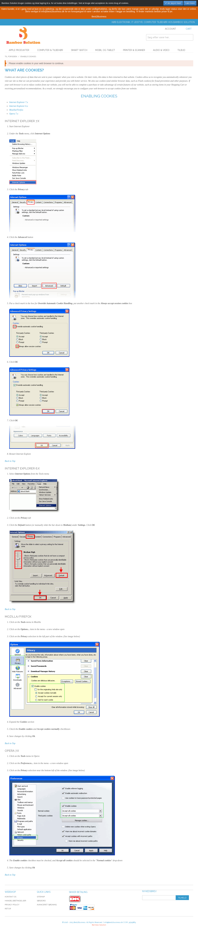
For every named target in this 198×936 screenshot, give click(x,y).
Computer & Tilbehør (50, 50)
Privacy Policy (12, 905)
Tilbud (181, 50)
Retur (8, 909)
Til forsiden (11, 56)
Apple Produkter (19, 50)
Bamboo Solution (99, 925)
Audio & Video (161, 50)
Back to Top (10, 461)
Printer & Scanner (134, 50)
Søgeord (41, 901)
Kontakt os (10, 897)
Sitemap (41, 897)
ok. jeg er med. (174, 3)
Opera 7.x (13, 114)
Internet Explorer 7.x (18, 102)
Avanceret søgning (47, 905)
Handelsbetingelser (15, 901)
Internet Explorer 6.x (18, 106)
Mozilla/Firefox (16, 110)
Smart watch (79, 50)
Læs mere (190, 3)
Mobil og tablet (105, 50)
